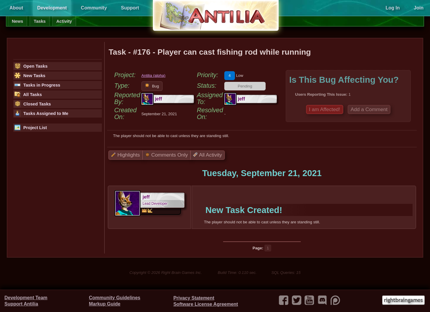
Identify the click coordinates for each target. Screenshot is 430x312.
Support (130, 7)
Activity (64, 21)
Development (52, 7)
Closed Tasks (32, 104)
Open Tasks (31, 66)
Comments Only (166, 155)
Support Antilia (21, 303)
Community (94, 7)
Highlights (125, 155)
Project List (30, 127)
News (17, 21)
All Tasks (28, 94)
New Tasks (29, 75)
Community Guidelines (114, 297)
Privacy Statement (193, 297)
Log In (392, 7)
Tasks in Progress (37, 85)
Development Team (26, 297)
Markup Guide (104, 303)
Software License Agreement (205, 304)
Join (419, 7)
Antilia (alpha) (153, 75)
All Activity (207, 155)
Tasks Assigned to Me (41, 113)
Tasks (39, 21)
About (16, 7)
